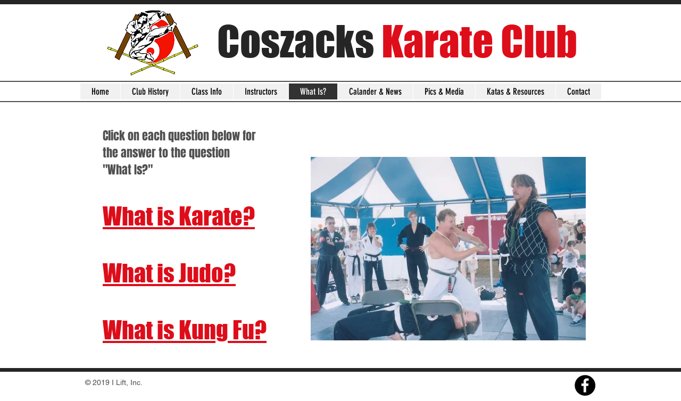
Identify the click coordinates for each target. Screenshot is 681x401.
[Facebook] (585, 385)
